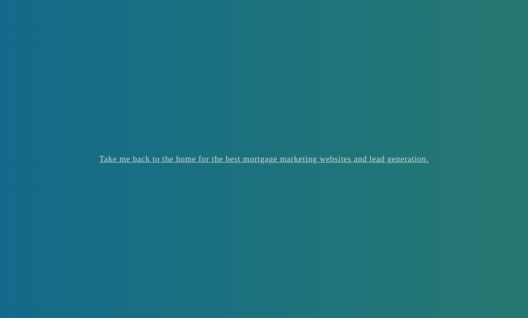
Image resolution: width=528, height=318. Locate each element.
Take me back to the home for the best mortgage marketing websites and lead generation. (264, 158)
